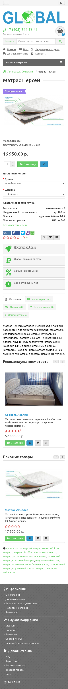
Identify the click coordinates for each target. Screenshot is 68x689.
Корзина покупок (15, 665)
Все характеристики (15, 224)
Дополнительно (16, 314)
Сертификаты (13, 638)
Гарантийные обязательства (21, 643)
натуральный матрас (47, 560)
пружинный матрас (23, 568)
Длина (9, 179)
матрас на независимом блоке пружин (25, 564)
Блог (23, 49)
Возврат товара (14, 669)
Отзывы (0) (14, 307)
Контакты (38, 53)
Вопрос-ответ (42, 307)
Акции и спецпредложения (21, 603)
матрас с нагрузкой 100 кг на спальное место (29, 552)
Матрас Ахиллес (16, 509)
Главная (9, 49)
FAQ (7, 656)
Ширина (10, 189)
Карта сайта (11, 661)
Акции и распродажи (45, 49)
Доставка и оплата (15, 53)
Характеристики (39, 299)
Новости (9, 629)
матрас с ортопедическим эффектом (24, 556)
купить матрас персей (19, 548)
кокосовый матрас (23, 560)
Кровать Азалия (16, 414)
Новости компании (16, 607)
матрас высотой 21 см (46, 548)
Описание (13, 299)
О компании (12, 594)
